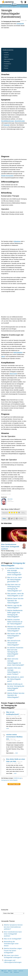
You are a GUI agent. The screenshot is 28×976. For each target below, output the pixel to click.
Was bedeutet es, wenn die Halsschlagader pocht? (15, 679)
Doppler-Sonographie (7, 175)
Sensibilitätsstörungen (7, 121)
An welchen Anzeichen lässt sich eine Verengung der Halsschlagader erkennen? (15, 652)
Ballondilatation (18, 352)
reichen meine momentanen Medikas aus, (14, 737)
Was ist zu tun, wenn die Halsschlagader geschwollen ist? (14, 580)
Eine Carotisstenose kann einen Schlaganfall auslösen (10, 547)
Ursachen (6, 52)
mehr (7, 728)
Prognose (6, 65)
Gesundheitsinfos (5, 6)
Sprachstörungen (20, 121)
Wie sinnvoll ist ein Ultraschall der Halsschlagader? (13, 643)
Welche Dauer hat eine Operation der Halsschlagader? (15, 601)
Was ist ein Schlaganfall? (12, 939)
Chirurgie (11, 6)
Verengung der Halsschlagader (9, 780)
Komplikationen (7, 63)
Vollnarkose (17, 241)
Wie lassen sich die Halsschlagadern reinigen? (14, 636)
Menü (14, 4)
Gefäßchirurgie (17, 6)
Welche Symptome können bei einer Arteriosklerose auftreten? (13, 927)
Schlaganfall (20, 23)
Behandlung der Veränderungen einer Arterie (11, 944)
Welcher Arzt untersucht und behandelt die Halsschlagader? (15, 629)
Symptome (6, 54)
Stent (3, 356)
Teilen (4, 518)
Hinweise (6, 68)
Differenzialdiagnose (8, 59)
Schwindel (6, 125)
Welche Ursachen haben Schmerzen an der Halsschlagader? (14, 622)
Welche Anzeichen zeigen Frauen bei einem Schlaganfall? (13, 950)
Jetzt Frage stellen (14, 784)
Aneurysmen (13, 373)
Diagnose (6, 57)
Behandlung (6, 61)
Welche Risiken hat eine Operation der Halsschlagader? (15, 695)
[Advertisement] (14, 37)
